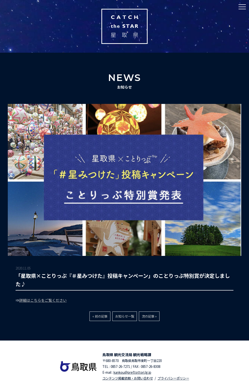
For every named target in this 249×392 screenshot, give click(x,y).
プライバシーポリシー (173, 378)
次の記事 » (149, 316)
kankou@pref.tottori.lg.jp (132, 372)
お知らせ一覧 (124, 316)
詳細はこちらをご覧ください (43, 300)
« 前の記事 (99, 316)
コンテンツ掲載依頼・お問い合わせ (127, 378)
